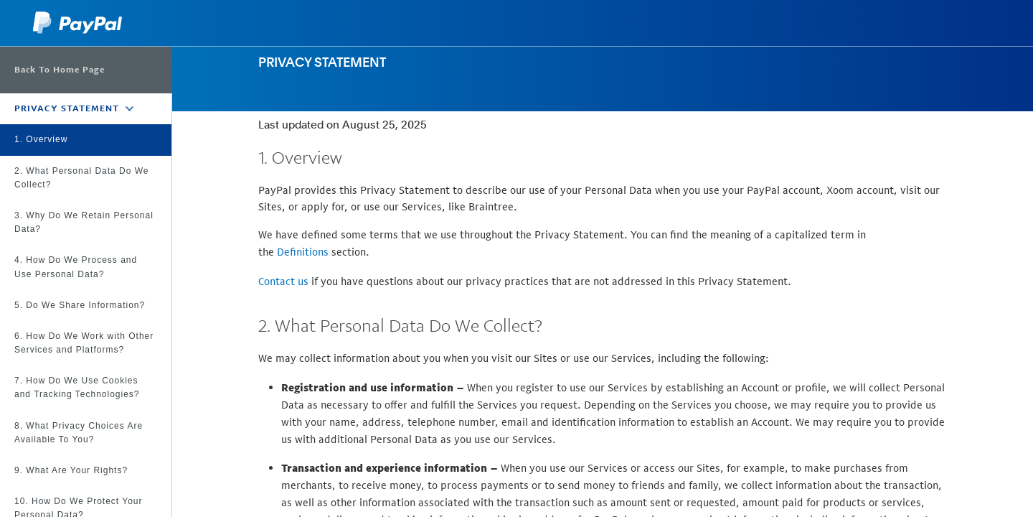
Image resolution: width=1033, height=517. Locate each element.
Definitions (303, 251)
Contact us (283, 281)
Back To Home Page (59, 69)
